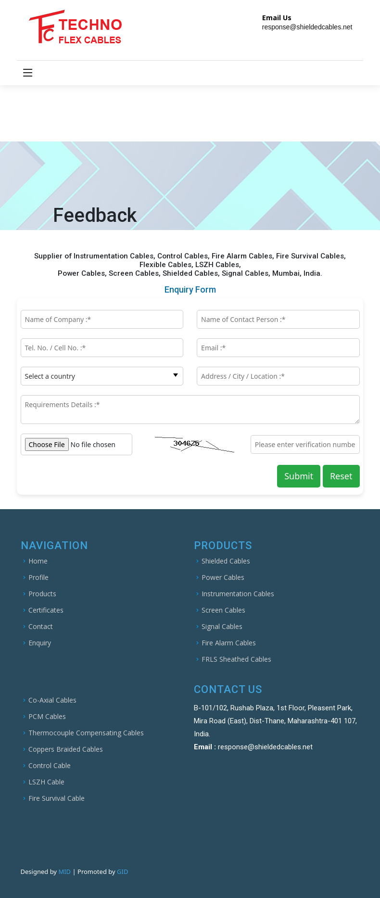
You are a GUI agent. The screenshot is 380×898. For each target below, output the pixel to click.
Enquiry (39, 643)
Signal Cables (222, 626)
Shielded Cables (226, 561)
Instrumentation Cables (238, 593)
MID (65, 871)
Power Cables (223, 577)
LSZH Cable (46, 782)
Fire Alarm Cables (229, 643)
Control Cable (49, 765)
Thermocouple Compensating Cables (86, 733)
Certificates (45, 610)
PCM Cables (47, 716)
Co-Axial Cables (52, 700)
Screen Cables (223, 610)
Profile (38, 577)
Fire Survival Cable (56, 798)
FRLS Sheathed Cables (236, 659)
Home (38, 561)
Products (42, 593)
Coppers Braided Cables (65, 749)
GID (122, 871)
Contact (40, 626)
